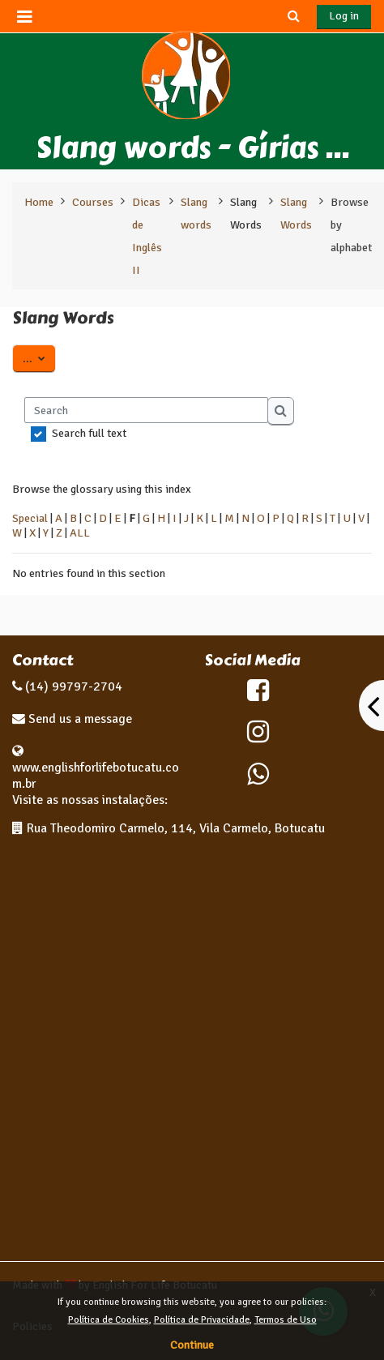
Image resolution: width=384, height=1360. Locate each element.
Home (38, 202)
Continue (192, 1345)
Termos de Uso (285, 1320)
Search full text (89, 433)
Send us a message (78, 719)
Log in (344, 16)
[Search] (146, 410)
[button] (293, 16)
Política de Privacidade (202, 1320)
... (39, 357)
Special (30, 518)
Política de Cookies (108, 1320)
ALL (80, 532)
